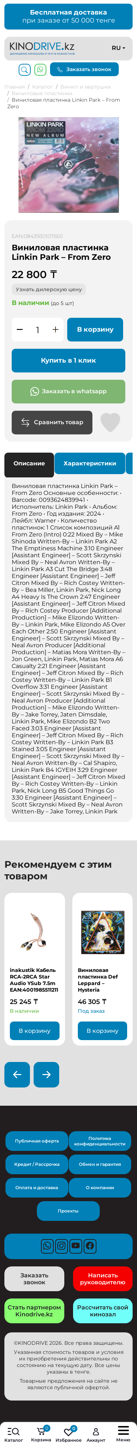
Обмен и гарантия (100, 1164)
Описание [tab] (29, 463)
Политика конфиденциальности (99, 1141)
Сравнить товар (52, 422)
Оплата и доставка (36, 1187)
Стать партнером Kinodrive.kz (34, 1311)
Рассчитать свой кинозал (102, 1311)
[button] (126, 123)
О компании (100, 1187)
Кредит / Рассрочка (37, 1164)
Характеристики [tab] (90, 463)
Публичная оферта (37, 1141)
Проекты (68, 1211)
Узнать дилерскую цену (49, 289)
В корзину (95, 329)
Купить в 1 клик (68, 360)
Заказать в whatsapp (68, 391)
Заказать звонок (84, 69)
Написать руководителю (102, 1279)
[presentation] (17, 1074)
